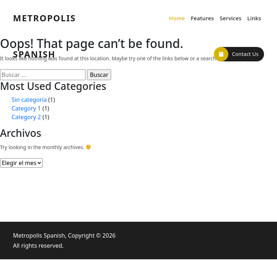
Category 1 (26, 108)
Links (254, 18)
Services (230, 18)
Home (177, 18)
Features (202, 18)
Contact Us (236, 54)
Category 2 (26, 117)
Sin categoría (29, 100)
